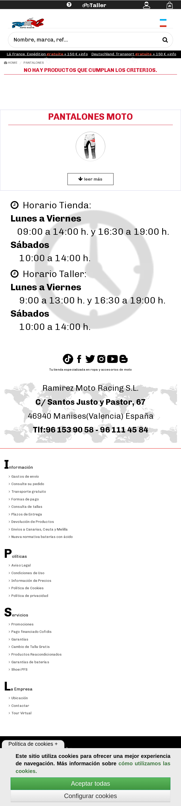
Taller (97, 5)
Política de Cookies (26, 588)
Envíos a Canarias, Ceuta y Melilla (38, 529)
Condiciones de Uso (26, 573)
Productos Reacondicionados (35, 654)
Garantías (18, 639)
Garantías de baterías (29, 662)
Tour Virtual (20, 713)
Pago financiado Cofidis (30, 632)
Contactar (19, 706)
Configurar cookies (90, 795)
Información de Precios (30, 581)
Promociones (21, 624)
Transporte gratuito (27, 492)
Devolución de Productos (31, 522)
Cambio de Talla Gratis (29, 647)
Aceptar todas (90, 783)
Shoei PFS (18, 669)
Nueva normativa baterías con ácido (41, 537)
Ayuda (36, 13)
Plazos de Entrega (25, 514)
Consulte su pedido (26, 484)
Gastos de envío (24, 476)
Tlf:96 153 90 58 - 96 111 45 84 (90, 430)
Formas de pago (24, 499)
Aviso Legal (20, 565)
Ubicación (18, 698)
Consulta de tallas (25, 507)
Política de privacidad (28, 596)
